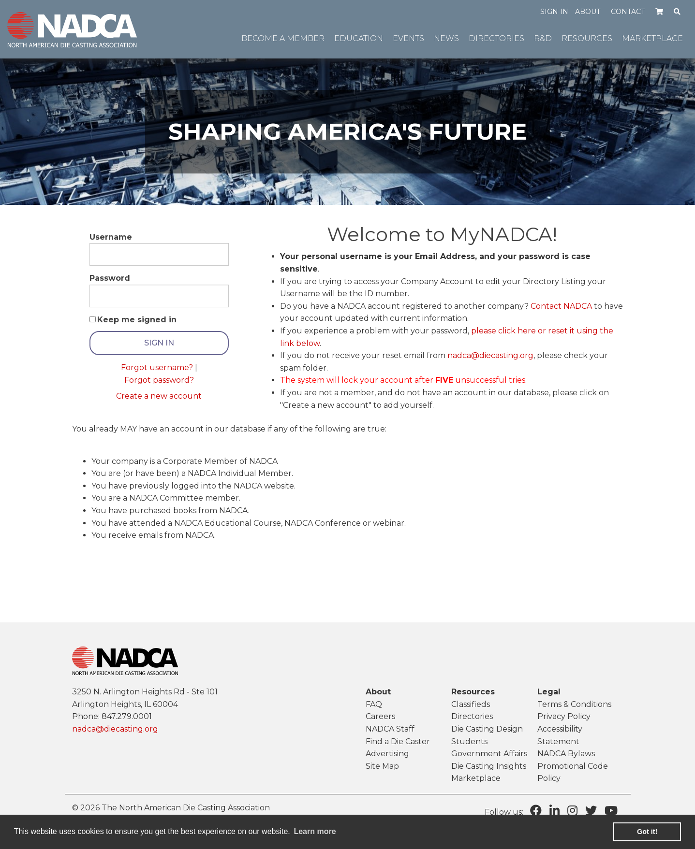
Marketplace (476, 778)
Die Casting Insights (488, 766)
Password (109, 278)
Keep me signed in (137, 319)
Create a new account (159, 396)
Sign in (554, 11)
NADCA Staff (390, 729)
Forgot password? (159, 380)
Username (110, 237)
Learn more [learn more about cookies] (315, 831)
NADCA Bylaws (566, 753)
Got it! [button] (647, 831)
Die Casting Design (487, 729)
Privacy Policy (564, 716)
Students (469, 741)
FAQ (374, 704)
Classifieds (470, 704)
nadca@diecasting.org (490, 355)
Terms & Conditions (574, 704)
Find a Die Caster (398, 741)
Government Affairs (489, 753)
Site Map (382, 766)
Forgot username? (157, 367)
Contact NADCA (561, 306)
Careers (380, 716)
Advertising (387, 753)
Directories (472, 716)
